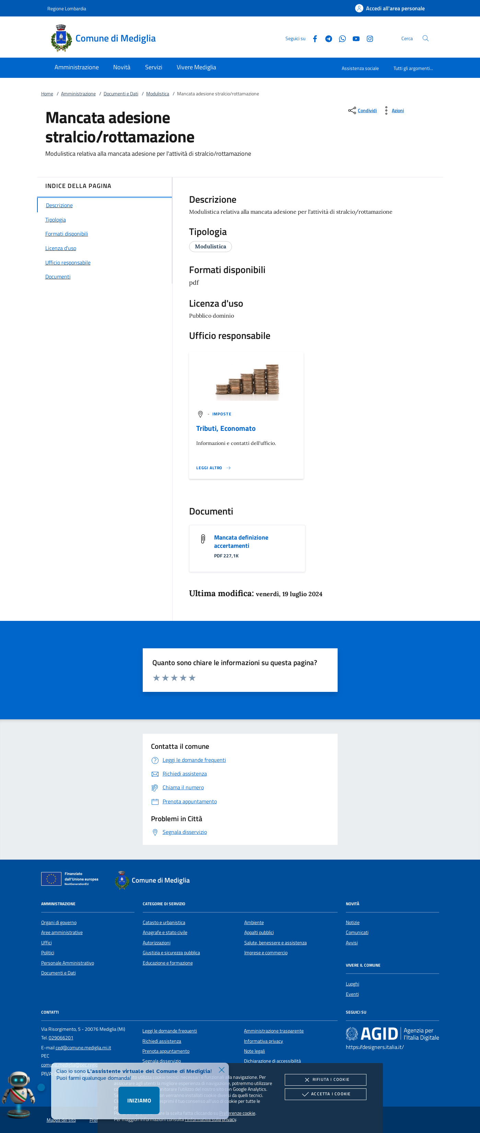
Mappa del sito (61, 1120)
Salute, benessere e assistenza (275, 942)
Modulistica (157, 93)
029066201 (61, 1037)
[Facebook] (312, 38)
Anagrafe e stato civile (165, 932)
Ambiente (254, 922)
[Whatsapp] (340, 38)
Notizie (353, 922)
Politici (47, 952)
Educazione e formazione (168, 963)
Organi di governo (59, 922)
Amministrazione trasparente (274, 1031)
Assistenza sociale (360, 68)
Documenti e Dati (121, 93)
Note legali (254, 1051)
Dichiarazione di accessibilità (272, 1061)
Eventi (352, 994)
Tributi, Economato (226, 428)
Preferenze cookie (237, 1113)
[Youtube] (353, 38)
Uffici (46, 942)
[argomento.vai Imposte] (222, 414)
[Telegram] (326, 38)
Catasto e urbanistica (164, 922)
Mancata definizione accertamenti (241, 541)
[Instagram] (367, 38)
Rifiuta (326, 1079)
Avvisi (352, 942)
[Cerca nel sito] (425, 38)
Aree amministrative (62, 932)
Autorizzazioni (157, 942)
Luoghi (352, 984)
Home (47, 93)
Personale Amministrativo (67, 963)
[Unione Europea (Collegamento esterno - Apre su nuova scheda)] (71, 880)
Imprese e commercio (266, 952)
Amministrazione (78, 93)
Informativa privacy (263, 1041)
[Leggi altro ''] (213, 468)
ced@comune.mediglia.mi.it (83, 1047)
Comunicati (357, 932)
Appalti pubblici (259, 932)
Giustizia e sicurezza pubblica (171, 952)
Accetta (325, 1094)
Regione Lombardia (66, 8)
